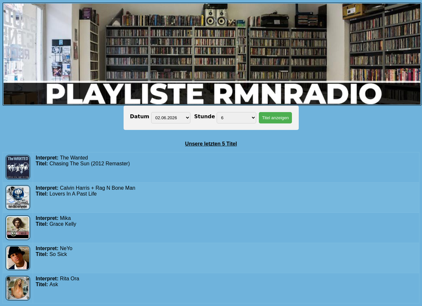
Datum (140, 116)
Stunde (203, 116)
